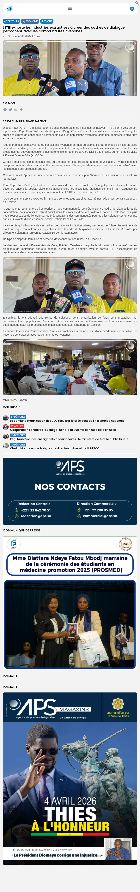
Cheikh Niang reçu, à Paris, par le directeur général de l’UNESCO (55, 450)
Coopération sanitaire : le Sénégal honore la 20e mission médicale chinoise (63, 431)
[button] (137, 4)
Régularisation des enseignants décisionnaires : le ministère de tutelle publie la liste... (70, 440)
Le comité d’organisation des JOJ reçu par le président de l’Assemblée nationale (67, 421)
